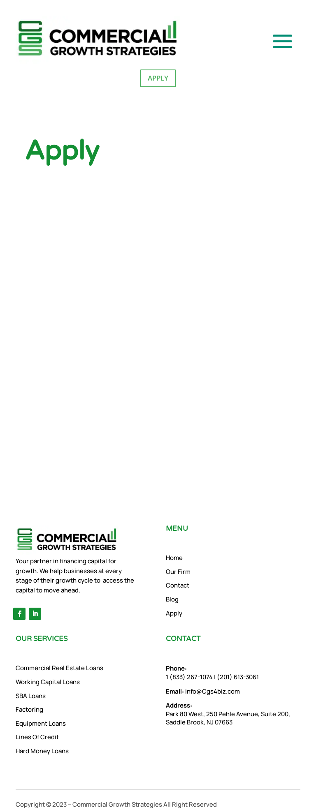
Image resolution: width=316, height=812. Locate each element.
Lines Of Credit (37, 737)
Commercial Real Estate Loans (59, 668)
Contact (177, 585)
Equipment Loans (41, 723)
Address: (179, 705)
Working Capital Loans (48, 682)
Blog (172, 599)
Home (174, 557)
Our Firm (178, 571)
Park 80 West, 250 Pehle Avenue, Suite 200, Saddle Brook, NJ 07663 (228, 718)
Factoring (29, 709)
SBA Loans (31, 696)
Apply (158, 78)
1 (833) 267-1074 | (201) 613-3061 (212, 672)
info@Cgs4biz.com (203, 691)
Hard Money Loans (42, 751)
